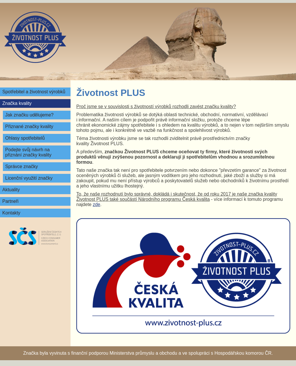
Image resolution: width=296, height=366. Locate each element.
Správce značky (21, 166)
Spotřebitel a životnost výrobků (33, 91)
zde (96, 204)
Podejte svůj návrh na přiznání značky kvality (28, 152)
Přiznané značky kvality (29, 126)
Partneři (10, 201)
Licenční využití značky (29, 178)
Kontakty (11, 212)
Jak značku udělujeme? (29, 114)
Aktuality (11, 189)
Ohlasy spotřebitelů (25, 138)
